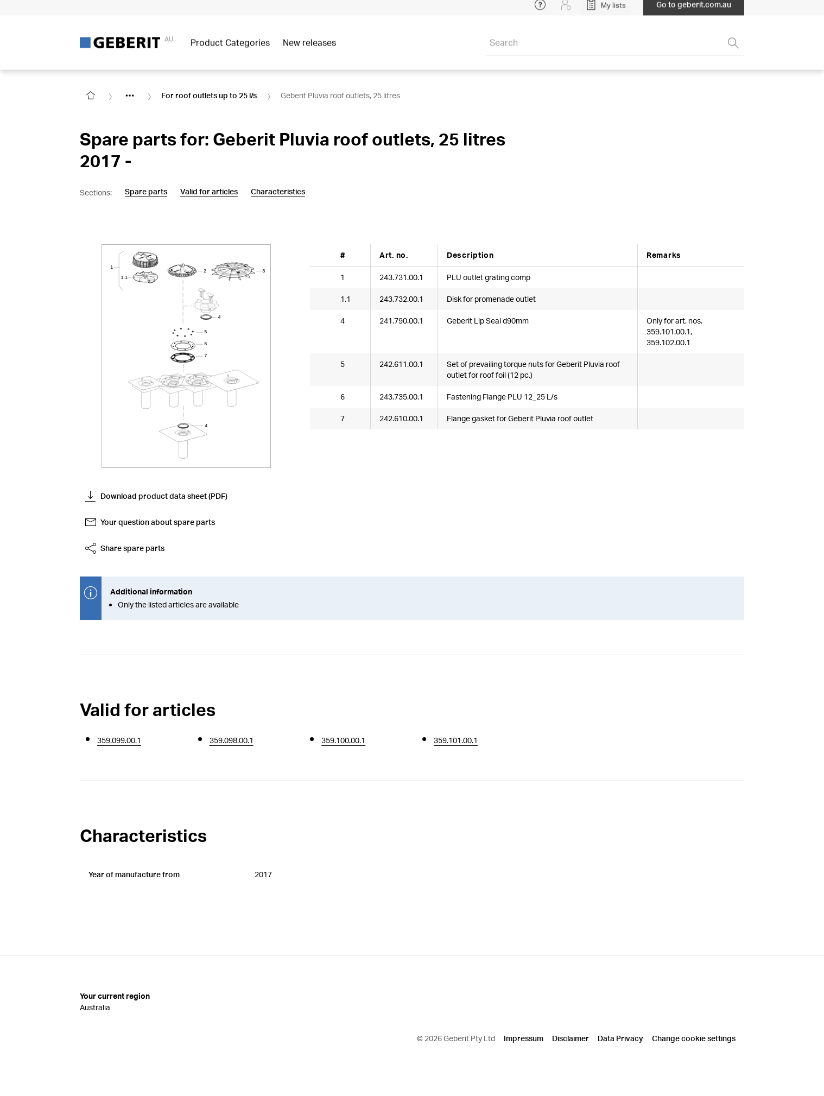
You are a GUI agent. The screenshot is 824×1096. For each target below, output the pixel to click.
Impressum (523, 1038)
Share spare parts (124, 548)
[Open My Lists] (605, 11)
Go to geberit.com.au (693, 10)
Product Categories (230, 48)
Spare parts (146, 191)
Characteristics (278, 191)
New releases (309, 48)
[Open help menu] (540, 11)
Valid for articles (209, 191)
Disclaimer (570, 1038)
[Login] (566, 11)
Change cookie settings (694, 1038)
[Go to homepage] (91, 95)
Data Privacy (620, 1038)
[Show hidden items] (130, 95)
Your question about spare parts (150, 522)
